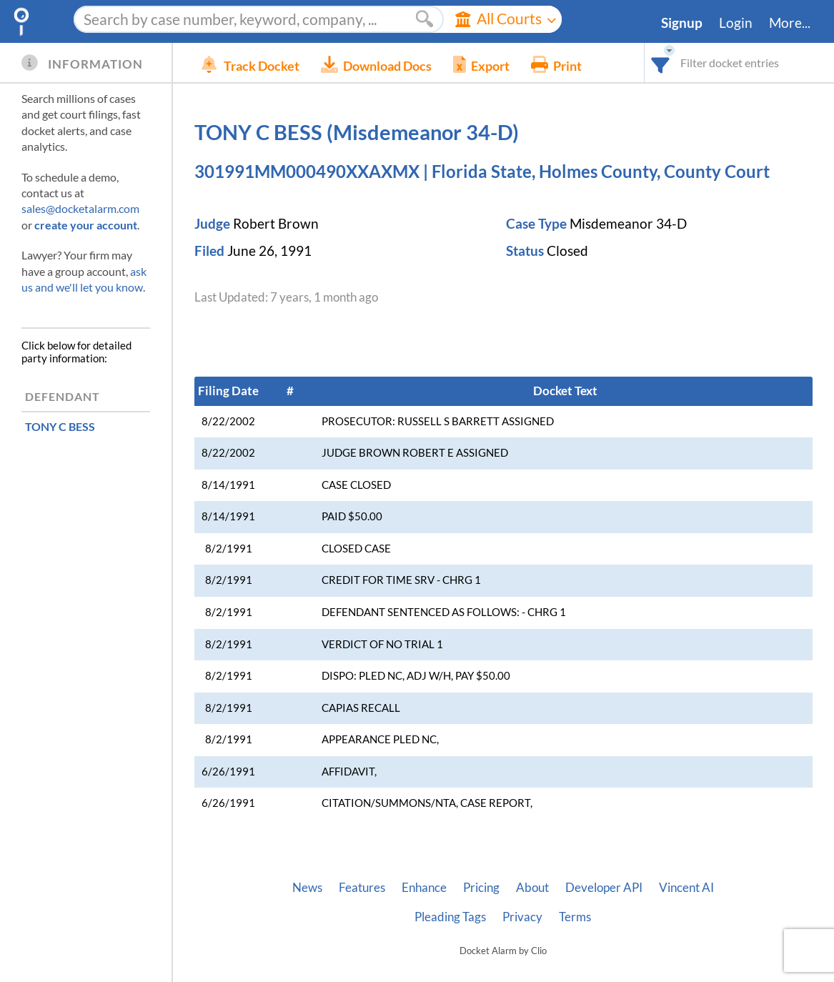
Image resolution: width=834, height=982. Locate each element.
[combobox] (660, 62)
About (532, 888)
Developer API (603, 888)
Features (362, 888)
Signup (682, 23)
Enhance (424, 888)
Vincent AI (686, 888)
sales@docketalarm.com (80, 208)
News (307, 888)
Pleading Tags (450, 917)
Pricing (481, 888)
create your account (85, 225)
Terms (575, 917)
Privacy (522, 917)
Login (736, 23)
